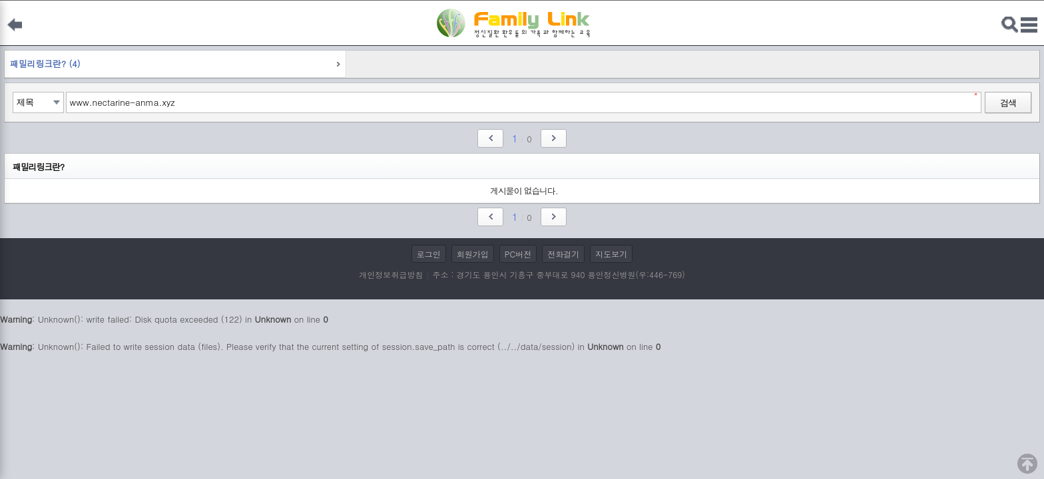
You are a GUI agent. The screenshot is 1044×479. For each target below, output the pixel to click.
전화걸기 (563, 253)
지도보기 (611, 253)
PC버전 (518, 253)
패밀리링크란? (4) (45, 63)
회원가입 (473, 253)
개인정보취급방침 (391, 274)
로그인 (429, 253)
